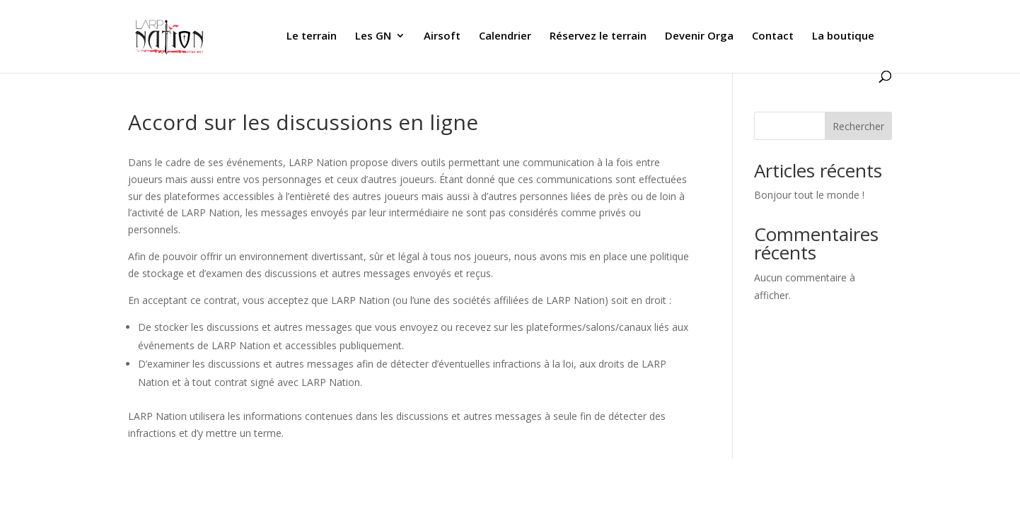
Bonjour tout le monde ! (809, 194)
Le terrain (311, 36)
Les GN (373, 36)
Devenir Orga (699, 36)
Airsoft (442, 36)
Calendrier (505, 36)
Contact (773, 36)
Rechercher (858, 126)
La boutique (843, 36)
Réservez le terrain (598, 36)
